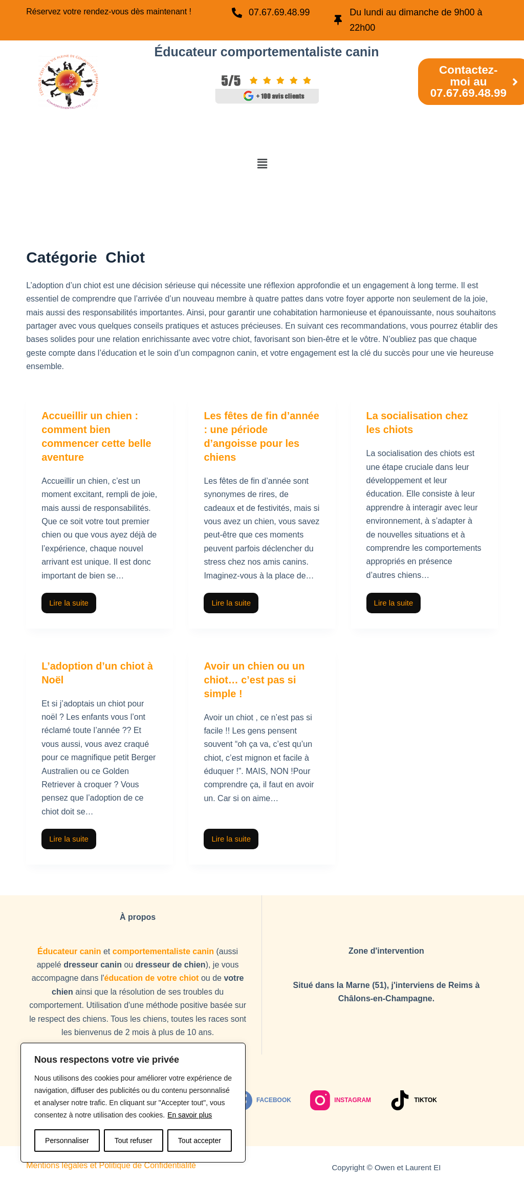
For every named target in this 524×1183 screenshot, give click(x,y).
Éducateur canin (69, 948)
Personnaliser (67, 1140)
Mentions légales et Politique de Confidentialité (111, 1163)
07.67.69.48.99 (280, 12)
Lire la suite (72, 598)
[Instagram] (340, 1098)
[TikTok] (413, 1098)
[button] (262, 164)
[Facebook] (261, 1098)
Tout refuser (133, 1140)
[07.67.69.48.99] (237, 12)
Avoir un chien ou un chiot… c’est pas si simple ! (254, 678)
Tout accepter (199, 1140)
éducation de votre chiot (151, 976)
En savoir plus (189, 1115)
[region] (133, 1103)
